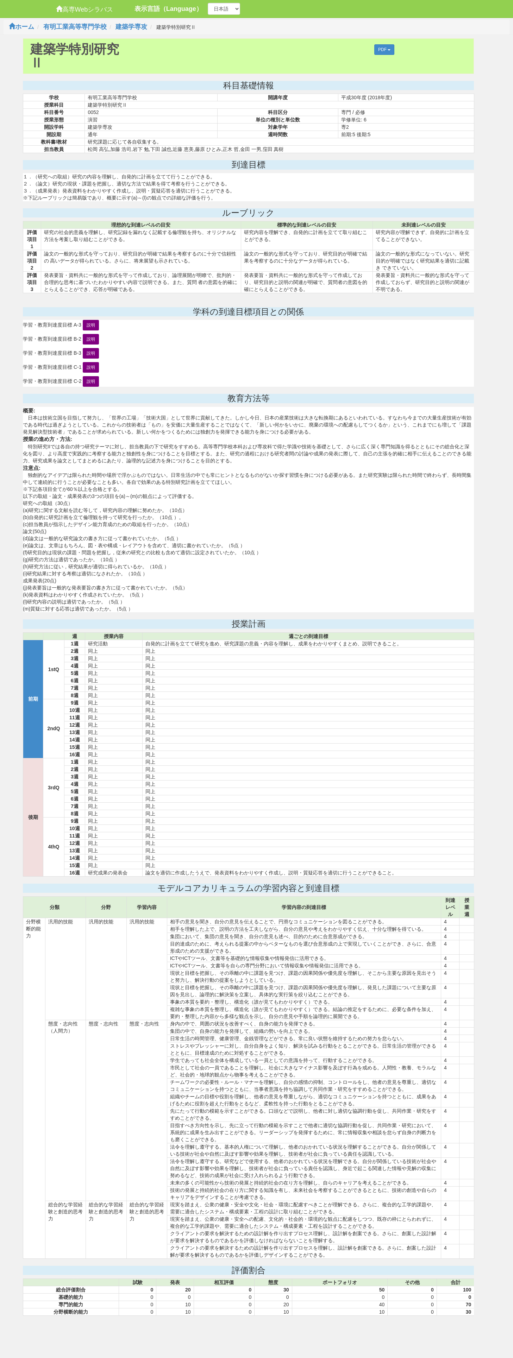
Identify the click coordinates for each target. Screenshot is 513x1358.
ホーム (21, 26)
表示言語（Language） (168, 8)
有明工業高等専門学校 (75, 26)
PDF (384, 49)
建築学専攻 (131, 26)
